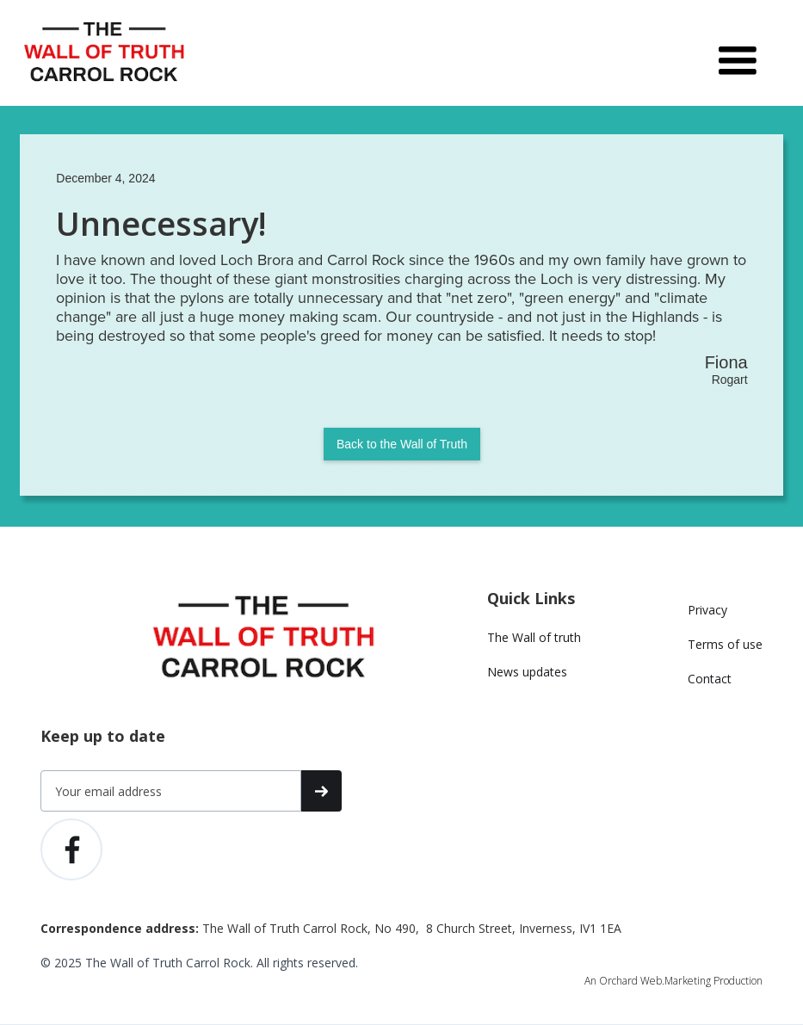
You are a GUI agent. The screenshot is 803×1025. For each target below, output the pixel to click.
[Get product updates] (170, 791)
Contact (710, 678)
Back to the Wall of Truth (402, 444)
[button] (737, 53)
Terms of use (725, 644)
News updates (527, 672)
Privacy (707, 610)
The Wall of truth (534, 637)
